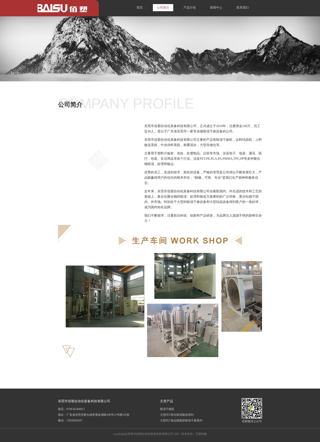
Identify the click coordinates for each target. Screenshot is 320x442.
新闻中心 (216, 7)
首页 (140, 7)
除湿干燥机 (167, 409)
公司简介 (163, 7)
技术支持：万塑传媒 (194, 433)
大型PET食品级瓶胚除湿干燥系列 (181, 420)
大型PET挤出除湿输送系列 (177, 414)
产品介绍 (189, 7)
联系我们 (243, 7)
